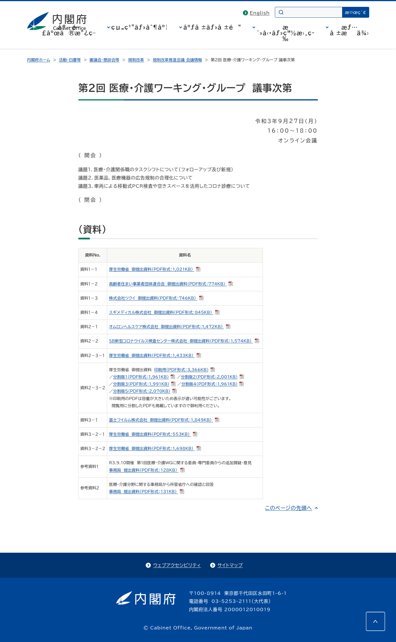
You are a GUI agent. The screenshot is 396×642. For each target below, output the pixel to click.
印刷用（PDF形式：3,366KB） (184, 370)
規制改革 (136, 60)
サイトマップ (230, 565)
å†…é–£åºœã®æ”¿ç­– (69, 30)
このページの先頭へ (288, 507)
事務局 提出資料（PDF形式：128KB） (147, 470)
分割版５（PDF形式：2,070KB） (144, 391)
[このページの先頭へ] (375, 621)
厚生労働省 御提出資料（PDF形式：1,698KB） (155, 449)
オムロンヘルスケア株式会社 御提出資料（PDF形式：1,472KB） (169, 327)
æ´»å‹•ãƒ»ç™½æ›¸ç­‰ (285, 32)
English (260, 13)
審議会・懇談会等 (104, 60)
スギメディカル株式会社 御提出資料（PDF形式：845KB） (164, 312)
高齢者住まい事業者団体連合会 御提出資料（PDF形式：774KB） (171, 284)
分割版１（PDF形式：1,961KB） (144, 377)
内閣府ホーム (38, 60)
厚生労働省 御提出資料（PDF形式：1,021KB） (154, 269)
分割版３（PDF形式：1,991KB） (144, 384)
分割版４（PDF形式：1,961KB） (212, 384)
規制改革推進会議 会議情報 (177, 60)
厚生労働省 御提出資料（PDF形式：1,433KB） (155, 356)
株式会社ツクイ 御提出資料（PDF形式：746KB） (156, 298)
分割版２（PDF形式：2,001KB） (212, 377)
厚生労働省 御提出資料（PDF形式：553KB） (153, 434)
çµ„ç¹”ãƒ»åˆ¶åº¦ (139, 27)
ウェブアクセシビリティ (177, 565)
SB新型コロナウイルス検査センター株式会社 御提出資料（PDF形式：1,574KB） (184, 341)
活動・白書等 (70, 60)
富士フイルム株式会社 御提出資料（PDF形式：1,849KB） (164, 420)
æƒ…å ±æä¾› (349, 30)
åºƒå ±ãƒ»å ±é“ (212, 27)
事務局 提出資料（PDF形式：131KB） (146, 492)
